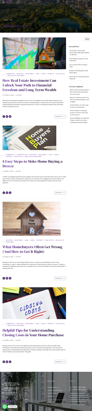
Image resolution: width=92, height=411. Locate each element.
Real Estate (60, 74)
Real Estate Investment (16, 75)
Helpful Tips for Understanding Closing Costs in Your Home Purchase (33, 332)
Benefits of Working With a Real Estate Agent (78, 72)
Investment (30, 74)
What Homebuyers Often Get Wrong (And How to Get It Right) (32, 249)
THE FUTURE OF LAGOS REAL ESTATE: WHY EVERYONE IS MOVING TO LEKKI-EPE (79, 53)
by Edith (19, 95)
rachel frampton (75, 111)
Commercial (10, 74)
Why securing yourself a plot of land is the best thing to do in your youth (79, 92)
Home (6, 20)
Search (87, 39)
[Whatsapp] (4, 406)
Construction (22, 155)
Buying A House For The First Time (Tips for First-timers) (79, 113)
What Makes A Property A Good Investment (78, 60)
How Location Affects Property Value (78, 66)
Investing (20, 74)
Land (37, 74)
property (50, 74)
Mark (71, 90)
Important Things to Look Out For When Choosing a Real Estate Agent (79, 120)
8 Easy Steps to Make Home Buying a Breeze (33, 164)
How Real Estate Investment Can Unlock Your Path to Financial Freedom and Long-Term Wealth (29, 85)
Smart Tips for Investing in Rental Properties (79, 78)
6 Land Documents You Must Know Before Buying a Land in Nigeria (79, 100)
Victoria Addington (75, 118)
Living (43, 74)
